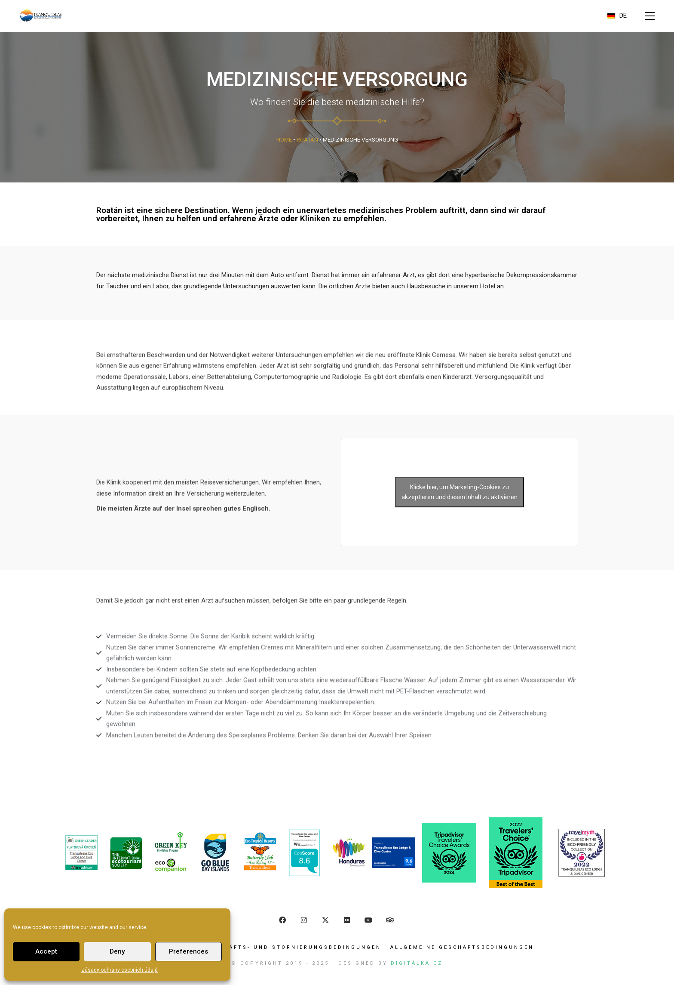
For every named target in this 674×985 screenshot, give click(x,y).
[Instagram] (303, 920)
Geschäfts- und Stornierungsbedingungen (293, 947)
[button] (650, 16)
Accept (46, 951)
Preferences (188, 951)
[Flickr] (346, 920)
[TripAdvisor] (389, 920)
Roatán (307, 139)
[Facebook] (282, 920)
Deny (117, 951)
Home (284, 139)
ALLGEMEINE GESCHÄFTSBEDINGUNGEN (462, 947)
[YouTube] (368, 920)
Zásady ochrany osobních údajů (119, 970)
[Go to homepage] (40, 16)
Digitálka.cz (417, 963)
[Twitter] (325, 920)
